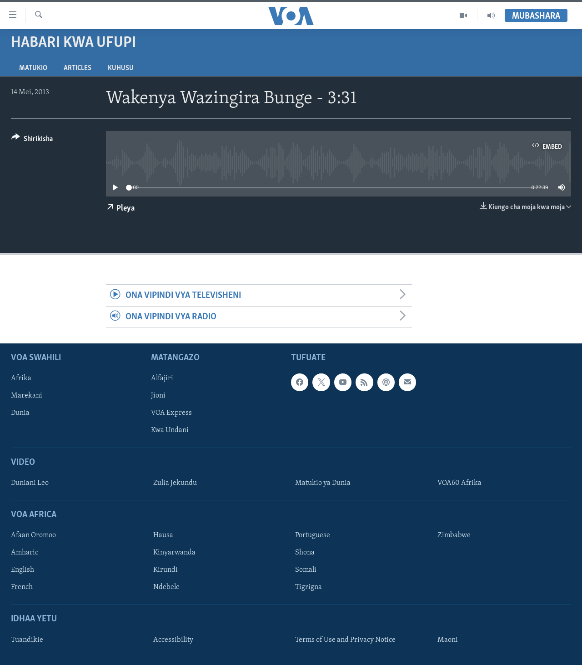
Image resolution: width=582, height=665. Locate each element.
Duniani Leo (30, 483)
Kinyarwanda (174, 553)
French (22, 587)
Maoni (447, 640)
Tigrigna (308, 587)
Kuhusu (121, 68)
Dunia (20, 413)
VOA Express (171, 413)
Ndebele (166, 587)
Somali (305, 570)
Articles (77, 68)
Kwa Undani (170, 430)
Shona (305, 553)
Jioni (158, 396)
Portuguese (312, 535)
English (22, 570)
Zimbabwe (454, 535)
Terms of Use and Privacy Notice (345, 640)
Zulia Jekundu (175, 483)
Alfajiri (162, 379)
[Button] (32, 140)
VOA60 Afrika (459, 483)
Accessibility (173, 640)
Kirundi (165, 570)
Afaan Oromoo (33, 535)
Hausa (163, 535)
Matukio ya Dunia (323, 483)
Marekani (26, 396)
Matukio (33, 68)
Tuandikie (27, 640)
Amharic (24, 553)
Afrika (21, 379)
